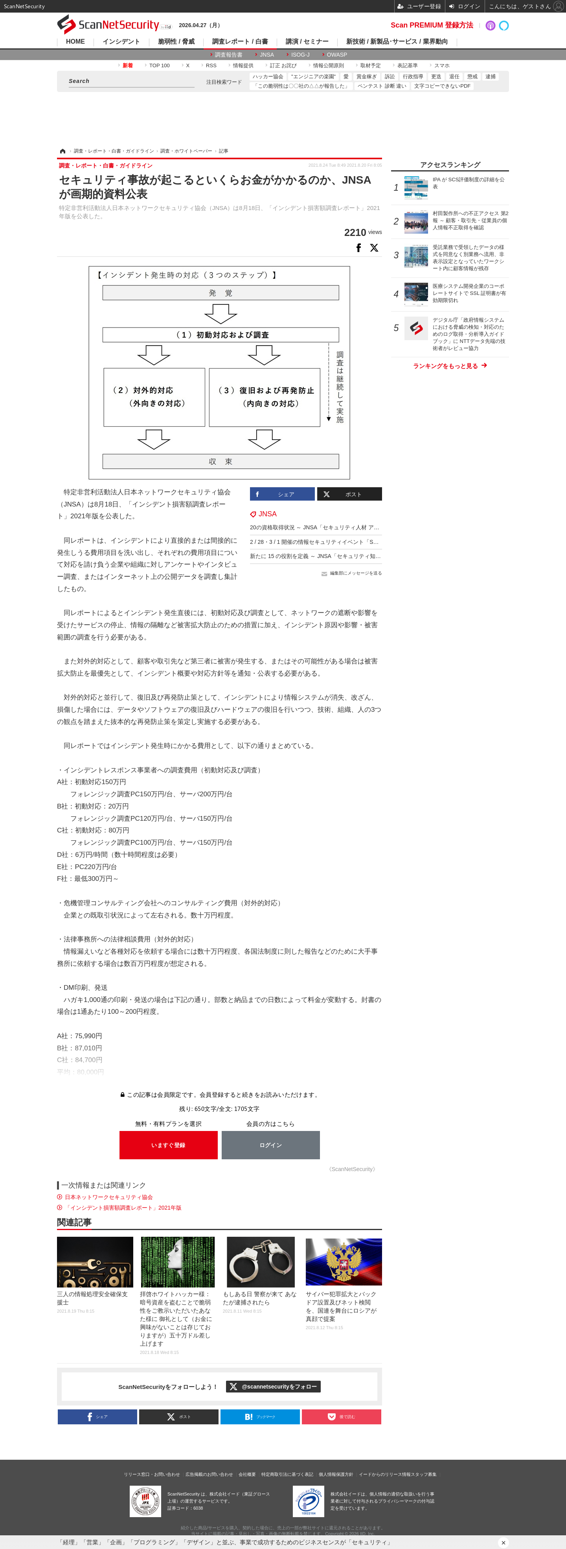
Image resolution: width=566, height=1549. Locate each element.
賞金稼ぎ (367, 76)
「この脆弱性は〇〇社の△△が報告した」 (301, 86)
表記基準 (407, 65)
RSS (211, 65)
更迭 (436, 76)
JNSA (267, 55)
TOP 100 (159, 65)
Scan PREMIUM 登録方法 (432, 25)
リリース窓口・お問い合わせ (152, 1474)
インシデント (121, 42)
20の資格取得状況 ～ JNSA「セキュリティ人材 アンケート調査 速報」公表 (343, 527)
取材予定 (370, 65)
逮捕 (490, 76)
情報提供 (243, 65)
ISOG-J (300, 55)
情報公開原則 (328, 65)
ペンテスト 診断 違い (382, 86)
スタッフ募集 (424, 1474)
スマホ (442, 65)
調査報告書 (229, 55)
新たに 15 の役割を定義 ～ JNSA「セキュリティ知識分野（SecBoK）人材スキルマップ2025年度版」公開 (381, 556)
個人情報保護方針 (336, 1474)
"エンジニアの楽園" (313, 76)
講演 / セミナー (307, 42)
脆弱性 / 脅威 (176, 42)
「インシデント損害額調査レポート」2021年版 (123, 1208)
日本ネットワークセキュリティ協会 (109, 1197)
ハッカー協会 (268, 76)
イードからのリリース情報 (385, 1474)
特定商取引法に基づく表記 (287, 1474)
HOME (75, 42)
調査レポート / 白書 (240, 42)
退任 (454, 76)
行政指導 (413, 76)
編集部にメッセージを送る (356, 573)
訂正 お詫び (283, 65)
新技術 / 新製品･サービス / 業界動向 (397, 42)
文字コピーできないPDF (442, 86)
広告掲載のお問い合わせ (209, 1474)
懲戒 (472, 76)
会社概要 (247, 1474)
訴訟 (390, 76)
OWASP (337, 55)
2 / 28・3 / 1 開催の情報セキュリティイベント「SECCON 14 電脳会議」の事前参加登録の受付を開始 (375, 542)
